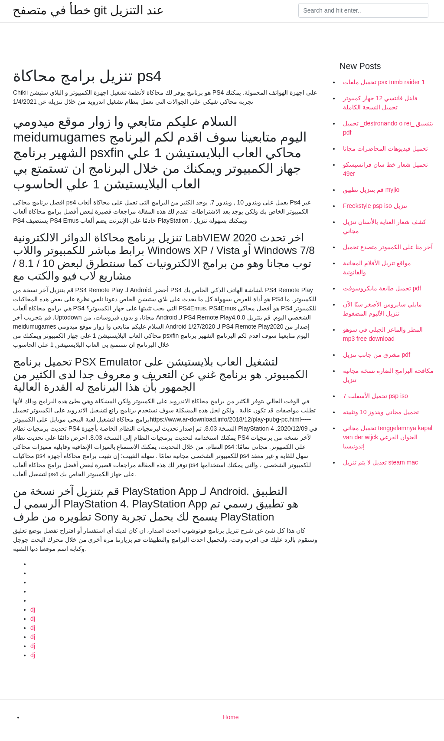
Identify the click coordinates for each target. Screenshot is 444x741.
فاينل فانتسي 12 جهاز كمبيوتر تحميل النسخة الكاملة (380, 103)
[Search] (363, 10)
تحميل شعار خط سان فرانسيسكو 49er (385, 169)
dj (32, 609)
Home (230, 717)
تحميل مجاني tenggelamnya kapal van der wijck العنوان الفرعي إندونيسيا (387, 437)
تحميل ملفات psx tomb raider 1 (384, 82)
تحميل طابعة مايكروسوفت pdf (382, 288)
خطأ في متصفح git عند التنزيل (88, 10)
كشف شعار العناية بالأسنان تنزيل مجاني (384, 226)
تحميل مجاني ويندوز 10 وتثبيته (381, 411)
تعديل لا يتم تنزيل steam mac (380, 462)
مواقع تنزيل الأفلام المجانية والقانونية (377, 268)
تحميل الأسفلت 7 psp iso (375, 395)
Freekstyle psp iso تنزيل (375, 205)
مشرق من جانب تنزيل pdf (376, 354)
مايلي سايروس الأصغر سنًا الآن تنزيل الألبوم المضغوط (382, 309)
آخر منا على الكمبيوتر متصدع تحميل (388, 247)
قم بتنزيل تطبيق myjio (371, 189)
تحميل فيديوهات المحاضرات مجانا (385, 148)
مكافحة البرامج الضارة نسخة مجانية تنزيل (388, 375)
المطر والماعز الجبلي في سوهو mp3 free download (383, 334)
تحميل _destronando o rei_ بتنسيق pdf (388, 128)
